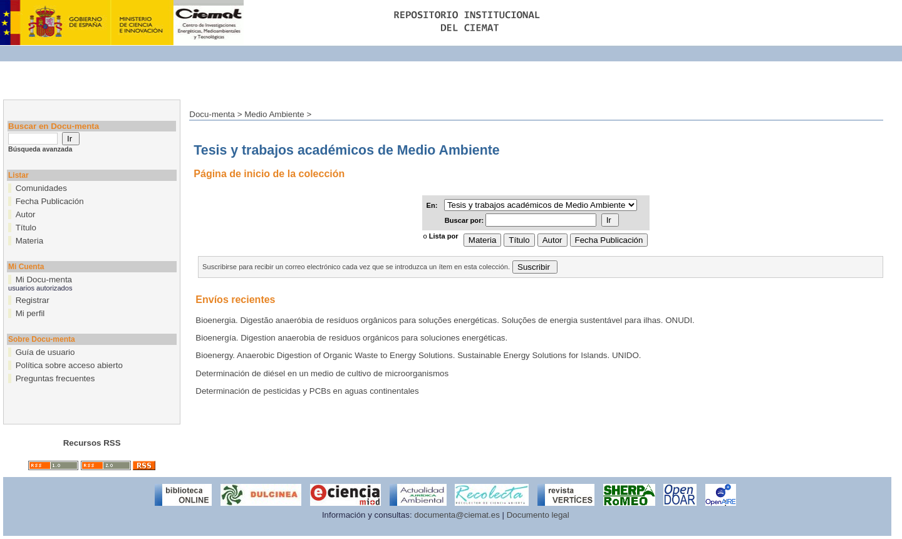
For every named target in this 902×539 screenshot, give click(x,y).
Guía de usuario (45, 352)
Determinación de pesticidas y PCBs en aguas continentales (306, 391)
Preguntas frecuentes (55, 378)
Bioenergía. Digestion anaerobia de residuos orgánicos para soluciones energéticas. (351, 337)
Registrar (32, 300)
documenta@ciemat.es (457, 515)
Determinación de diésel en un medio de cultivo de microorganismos (321, 373)
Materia (29, 240)
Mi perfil (30, 313)
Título (26, 227)
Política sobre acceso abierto (69, 365)
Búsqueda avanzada (40, 149)
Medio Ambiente (274, 114)
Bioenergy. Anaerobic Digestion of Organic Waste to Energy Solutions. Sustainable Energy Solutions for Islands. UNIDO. (418, 355)
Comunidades (41, 188)
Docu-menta (212, 114)
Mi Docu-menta (44, 279)
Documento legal (538, 515)
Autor (26, 214)
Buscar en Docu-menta (53, 126)
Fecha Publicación (50, 201)
